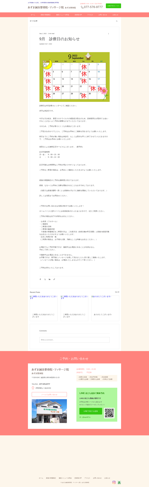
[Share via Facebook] (40, 279)
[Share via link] (54, 279)
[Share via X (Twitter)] (45, 279)
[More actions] (108, 33)
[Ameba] (119, 482)
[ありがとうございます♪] (105, 303)
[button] (117, 21)
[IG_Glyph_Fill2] (114, 482)
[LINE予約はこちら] (113, 5)
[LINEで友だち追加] (90, 411)
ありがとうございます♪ (103, 314)
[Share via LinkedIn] (49, 279)
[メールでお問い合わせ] (49, 394)
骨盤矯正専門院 (54, 2)
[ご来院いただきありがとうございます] (43, 303)
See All (117, 292)
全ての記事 (33, 21)
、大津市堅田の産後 (44, 2)
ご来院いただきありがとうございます (43, 316)
